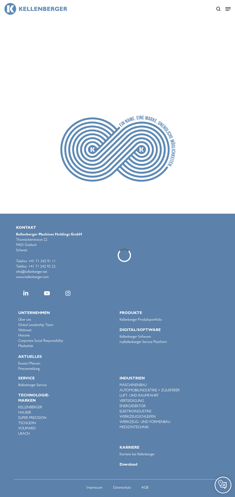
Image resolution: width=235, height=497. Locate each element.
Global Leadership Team (35, 325)
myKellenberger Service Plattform (143, 342)
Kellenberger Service (32, 385)
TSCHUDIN (27, 423)
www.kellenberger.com (32, 277)
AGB (144, 488)
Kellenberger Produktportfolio (141, 320)
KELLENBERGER (30, 408)
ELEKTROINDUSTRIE (135, 412)
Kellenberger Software (135, 337)
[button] (228, 8)
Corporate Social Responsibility (40, 341)
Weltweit (25, 330)
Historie (24, 336)
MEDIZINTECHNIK (134, 427)
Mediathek (25, 346)
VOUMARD (27, 429)
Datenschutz (122, 488)
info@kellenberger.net (31, 272)
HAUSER (24, 413)
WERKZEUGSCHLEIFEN (138, 417)
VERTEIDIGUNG (132, 401)
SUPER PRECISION (32, 418)
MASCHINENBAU (133, 385)
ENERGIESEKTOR (133, 406)
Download (128, 465)
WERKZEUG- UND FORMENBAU (145, 422)
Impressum (94, 488)
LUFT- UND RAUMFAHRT (139, 396)
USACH (24, 434)
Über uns (24, 320)
